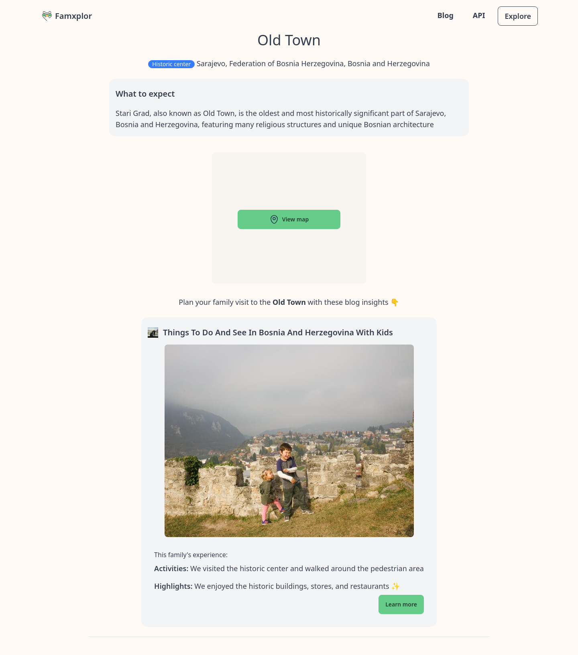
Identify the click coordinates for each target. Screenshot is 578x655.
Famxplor (67, 15)
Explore (518, 16)
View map (289, 219)
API (479, 15)
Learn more (401, 604)
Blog (446, 15)
